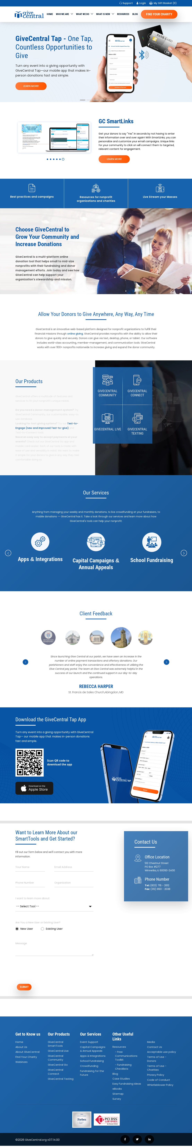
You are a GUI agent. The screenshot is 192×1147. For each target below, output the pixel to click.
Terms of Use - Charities (156, 1069)
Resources (123, 14)
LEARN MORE (114, 159)
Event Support (89, 1043)
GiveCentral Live (58, 1052)
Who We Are (62, 14)
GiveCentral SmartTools (55, 1045)
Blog (135, 14)
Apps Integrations (93, 1057)
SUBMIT (27, 987)
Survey (116, 1100)
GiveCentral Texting (60, 1080)
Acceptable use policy (161, 1053)
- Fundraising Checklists (123, 1068)
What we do (82, 14)
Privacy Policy (155, 1076)
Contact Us (154, 1048)
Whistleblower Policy (160, 1086)
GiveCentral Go (58, 1066)
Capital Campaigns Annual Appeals (92, 1050)
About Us (21, 1048)
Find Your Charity (159, 14)
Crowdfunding (89, 1067)
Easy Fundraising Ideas (126, 1085)
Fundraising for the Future (92, 1074)
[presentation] (41, 972)
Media (151, 1043)
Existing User (52, 929)
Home (50, 14)
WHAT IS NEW (103, 14)
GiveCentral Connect (55, 1073)
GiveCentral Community (55, 1059)
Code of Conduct (158, 1081)
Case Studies (121, 1080)
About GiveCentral (27, 1053)
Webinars (21, 1063)
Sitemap (118, 1095)
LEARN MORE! (31, 86)
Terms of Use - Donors (156, 1060)
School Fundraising (92, 1062)
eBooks (117, 1090)
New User (24, 929)
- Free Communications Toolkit (126, 1057)
